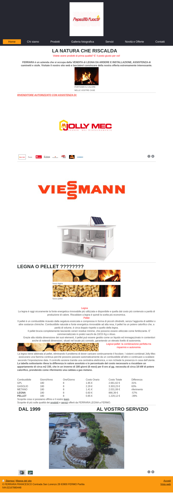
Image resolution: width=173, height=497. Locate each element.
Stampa (8, 481)
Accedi (167, 481)
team (66, 399)
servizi (64, 402)
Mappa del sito (24, 481)
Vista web (165, 484)
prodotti (54, 402)
